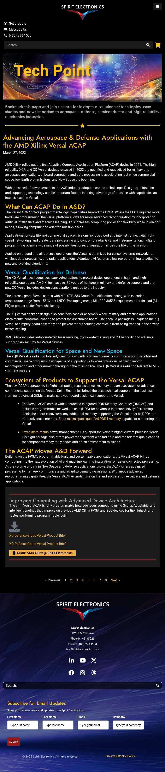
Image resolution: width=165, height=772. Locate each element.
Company (119, 717)
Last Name (49, 717)
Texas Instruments (35, 432)
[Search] (147, 45)
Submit (13, 741)
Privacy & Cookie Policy (120, 756)
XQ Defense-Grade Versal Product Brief (37, 536)
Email (82, 717)
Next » (115, 580)
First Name (15, 717)
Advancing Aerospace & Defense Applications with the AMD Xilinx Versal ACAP (77, 141)
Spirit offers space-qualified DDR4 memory (90, 419)
